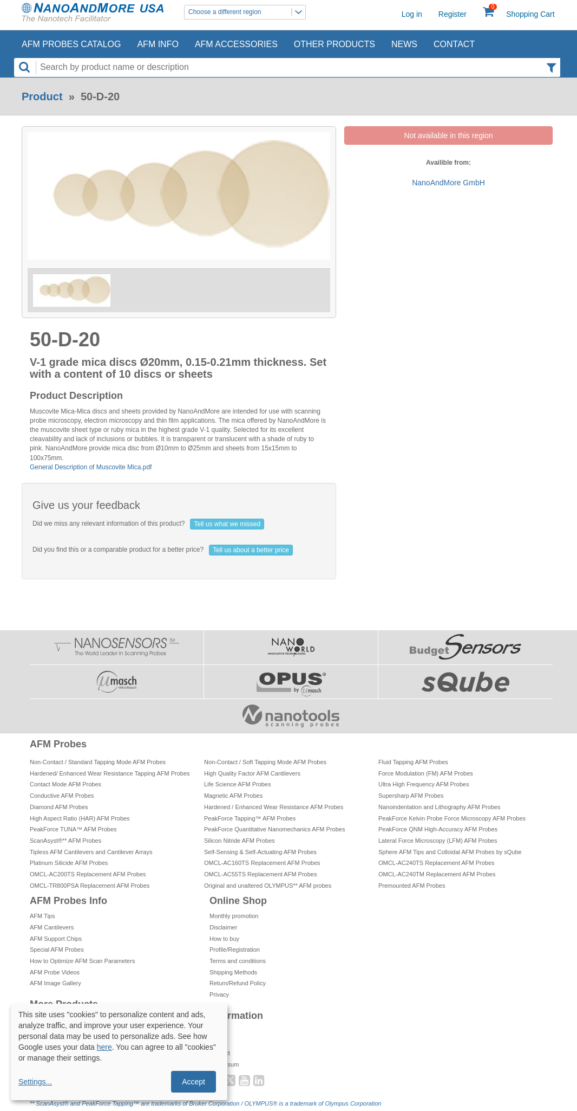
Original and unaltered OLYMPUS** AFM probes (267, 885)
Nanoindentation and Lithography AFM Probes (439, 807)
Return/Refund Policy (237, 983)
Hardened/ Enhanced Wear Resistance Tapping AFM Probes (110, 773)
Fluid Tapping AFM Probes (413, 762)
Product (42, 96)
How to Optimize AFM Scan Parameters (82, 961)
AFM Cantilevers (52, 927)
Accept (193, 1081)
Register (452, 14)
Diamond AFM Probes (59, 807)
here (104, 1047)
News (404, 44)
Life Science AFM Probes (237, 784)
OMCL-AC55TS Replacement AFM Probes (260, 874)
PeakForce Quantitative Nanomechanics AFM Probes (274, 829)
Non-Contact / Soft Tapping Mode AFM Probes (265, 762)
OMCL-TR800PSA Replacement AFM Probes (89, 885)
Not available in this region (448, 135)
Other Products (334, 44)
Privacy (219, 994)
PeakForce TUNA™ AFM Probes (73, 829)
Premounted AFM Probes (411, 885)
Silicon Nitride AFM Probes (239, 840)
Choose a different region (246, 12)
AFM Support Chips (56, 938)
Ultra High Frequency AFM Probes (423, 784)
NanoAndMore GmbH (448, 182)
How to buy (224, 938)
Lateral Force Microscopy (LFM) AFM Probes (437, 840)
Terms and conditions (237, 961)
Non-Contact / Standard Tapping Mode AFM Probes (98, 762)
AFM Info (157, 44)
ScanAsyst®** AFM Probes (65, 840)
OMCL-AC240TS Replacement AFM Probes (436, 863)
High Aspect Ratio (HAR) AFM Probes (80, 818)
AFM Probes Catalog (71, 44)
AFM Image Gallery (55, 983)
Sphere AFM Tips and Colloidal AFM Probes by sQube (450, 852)
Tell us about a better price (251, 550)
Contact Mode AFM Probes (65, 784)
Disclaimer (223, 927)
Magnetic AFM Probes (233, 795)
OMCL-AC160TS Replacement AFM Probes (262, 863)
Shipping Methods (233, 972)
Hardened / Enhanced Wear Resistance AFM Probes (273, 807)
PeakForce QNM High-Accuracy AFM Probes (437, 829)
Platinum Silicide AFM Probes (69, 863)
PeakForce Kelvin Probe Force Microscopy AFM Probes (452, 818)
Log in (412, 14)
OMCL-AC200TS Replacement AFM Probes (88, 874)
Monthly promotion (234, 916)
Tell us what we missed (227, 524)
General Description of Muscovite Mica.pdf (91, 467)
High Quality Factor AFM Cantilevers (252, 773)
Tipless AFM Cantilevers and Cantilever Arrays (91, 852)
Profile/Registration (234, 949)
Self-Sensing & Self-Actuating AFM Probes (260, 852)
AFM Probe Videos (55, 972)
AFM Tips (42, 916)
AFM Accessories (236, 44)
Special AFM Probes (57, 949)
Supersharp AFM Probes (410, 795)
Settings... (35, 1081)
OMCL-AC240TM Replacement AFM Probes (436, 874)
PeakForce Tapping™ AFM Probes (250, 818)
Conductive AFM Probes (62, 795)
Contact (454, 44)
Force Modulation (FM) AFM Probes (425, 773)
